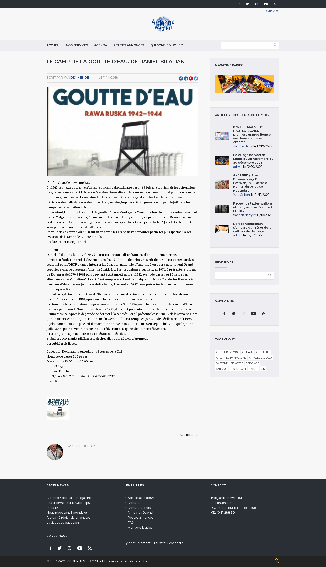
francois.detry (243, 146)
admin (237, 167)
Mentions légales (140, 527)
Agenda (100, 45)
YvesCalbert (241, 195)
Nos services (77, 45)
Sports (253, 368)
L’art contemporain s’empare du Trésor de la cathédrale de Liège (252, 227)
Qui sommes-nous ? (166, 45)
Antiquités (263, 352)
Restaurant (238, 368)
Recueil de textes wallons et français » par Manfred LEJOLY (253, 207)
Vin (263, 368)
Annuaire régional (140, 512)
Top (276, 562)
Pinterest (191, 78)
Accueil (53, 45)
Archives (134, 503)
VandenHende (76, 78)
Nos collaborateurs (141, 498)
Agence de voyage (227, 352)
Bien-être (236, 363)
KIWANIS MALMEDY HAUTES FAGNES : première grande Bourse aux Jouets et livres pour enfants (252, 134)
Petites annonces (128, 45)
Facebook (181, 78)
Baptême (222, 363)
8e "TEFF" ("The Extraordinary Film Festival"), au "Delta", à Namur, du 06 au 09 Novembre (250, 183)
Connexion (272, 11)
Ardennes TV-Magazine (231, 357)
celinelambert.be (135, 561)
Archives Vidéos (139, 508)
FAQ (131, 522)
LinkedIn (186, 78)
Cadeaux (221, 368)
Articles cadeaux (260, 357)
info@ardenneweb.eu (226, 498)
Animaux (247, 352)
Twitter (196, 78)
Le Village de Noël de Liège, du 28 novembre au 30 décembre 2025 (253, 158)
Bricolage (252, 363)
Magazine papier (244, 84)
